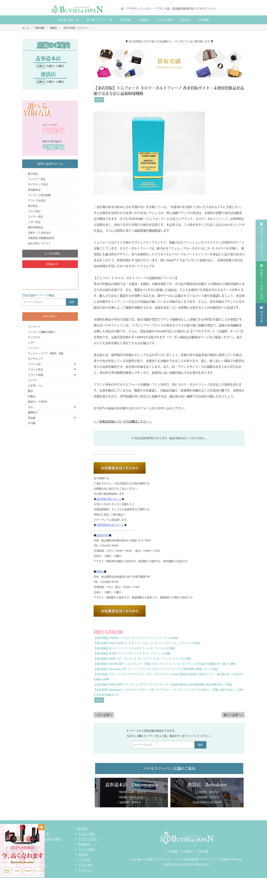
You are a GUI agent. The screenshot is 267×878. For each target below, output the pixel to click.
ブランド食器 (35, 375)
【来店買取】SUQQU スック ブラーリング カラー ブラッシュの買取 (132, 653)
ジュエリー (34, 348)
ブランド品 (34, 364)
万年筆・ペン (35, 385)
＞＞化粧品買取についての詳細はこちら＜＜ (123, 421)
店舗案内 (144, 19)
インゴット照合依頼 (39, 195)
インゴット (34, 326)
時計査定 (33, 206)
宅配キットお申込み (39, 232)
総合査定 (33, 173)
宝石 (30, 407)
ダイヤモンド (35, 359)
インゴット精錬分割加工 (42, 332)
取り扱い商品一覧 (68, 19)
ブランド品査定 (37, 200)
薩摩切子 (33, 412)
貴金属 (31, 418)
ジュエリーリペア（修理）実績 (45, 353)
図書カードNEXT (37, 401)
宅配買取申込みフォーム (110, 525)
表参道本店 (102, 535)
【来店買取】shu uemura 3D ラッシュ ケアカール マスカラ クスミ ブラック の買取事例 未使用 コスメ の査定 (156, 669)
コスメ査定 (34, 211)
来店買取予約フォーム (109, 499)
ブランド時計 (35, 369)
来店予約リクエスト (39, 243)
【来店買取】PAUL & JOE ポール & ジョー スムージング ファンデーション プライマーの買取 (147, 643)
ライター (33, 380)
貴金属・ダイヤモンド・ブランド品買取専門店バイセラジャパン (182, 859)
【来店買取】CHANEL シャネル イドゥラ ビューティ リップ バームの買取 (136, 638)
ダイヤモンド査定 (38, 184)
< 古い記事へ (103, 714)
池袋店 (100, 571)
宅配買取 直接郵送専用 (41, 238)
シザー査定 (34, 222)
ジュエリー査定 (36, 179)
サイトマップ (85, 870)
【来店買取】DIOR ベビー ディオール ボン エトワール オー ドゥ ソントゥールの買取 (142, 658)
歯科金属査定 (35, 227)
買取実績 (125, 19)
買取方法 (185, 19)
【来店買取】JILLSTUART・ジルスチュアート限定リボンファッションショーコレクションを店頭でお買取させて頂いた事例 (164, 664)
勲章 (30, 391)
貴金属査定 (34, 189)
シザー (31, 342)
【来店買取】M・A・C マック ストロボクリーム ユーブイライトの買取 (134, 648)
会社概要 (204, 19)
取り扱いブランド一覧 (99, 19)
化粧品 (99, 99)
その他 (31, 423)
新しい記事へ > (233, 714)
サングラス (34, 337)
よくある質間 (164, 19)
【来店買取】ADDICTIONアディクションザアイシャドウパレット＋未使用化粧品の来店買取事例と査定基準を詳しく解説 (163, 684)
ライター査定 (35, 216)
